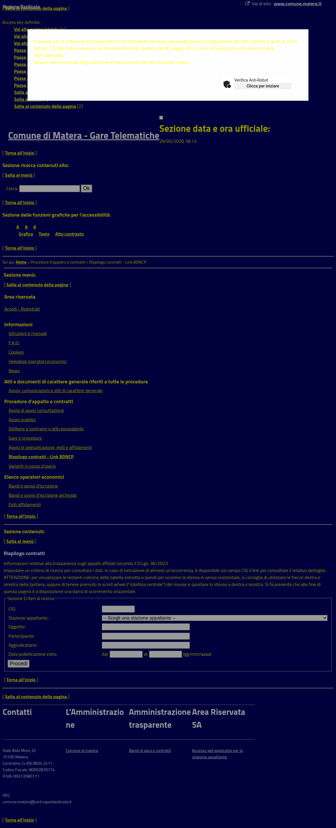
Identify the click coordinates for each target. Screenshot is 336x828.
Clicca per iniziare (262, 86)
